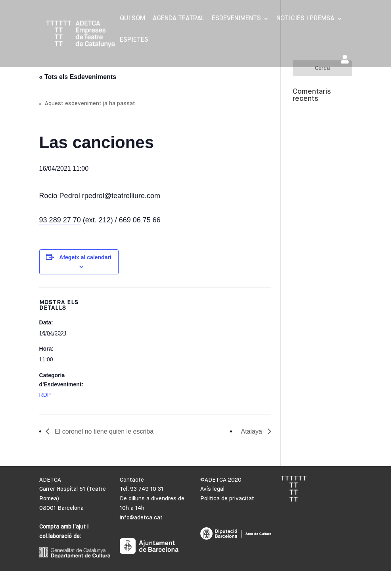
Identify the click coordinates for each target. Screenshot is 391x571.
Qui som (132, 19)
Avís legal (212, 489)
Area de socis (345, 59)
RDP (45, 395)
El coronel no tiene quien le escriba (103, 431)
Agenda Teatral (178, 19)
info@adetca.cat (141, 518)
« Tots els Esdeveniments (77, 76)
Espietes (134, 40)
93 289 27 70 (60, 220)
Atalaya (252, 431)
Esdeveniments (236, 19)
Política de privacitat (227, 499)
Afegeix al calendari (85, 257)
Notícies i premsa (305, 19)
